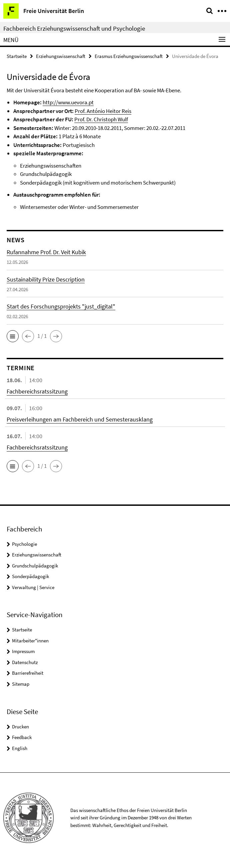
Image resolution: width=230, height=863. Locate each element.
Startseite (17, 56)
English (19, 748)
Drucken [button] (20, 726)
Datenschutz (25, 662)
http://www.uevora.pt (68, 102)
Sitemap (20, 684)
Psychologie (24, 544)
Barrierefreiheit (27, 673)
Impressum (23, 651)
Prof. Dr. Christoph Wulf (101, 119)
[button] (13, 336)
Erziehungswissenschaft (60, 56)
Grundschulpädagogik (35, 565)
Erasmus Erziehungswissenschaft (129, 56)
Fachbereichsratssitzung (37, 391)
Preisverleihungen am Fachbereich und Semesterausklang (80, 419)
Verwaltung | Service (33, 587)
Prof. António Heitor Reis (103, 111)
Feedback (22, 737)
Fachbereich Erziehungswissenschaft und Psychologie (74, 28)
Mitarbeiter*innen (30, 640)
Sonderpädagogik (30, 576)
